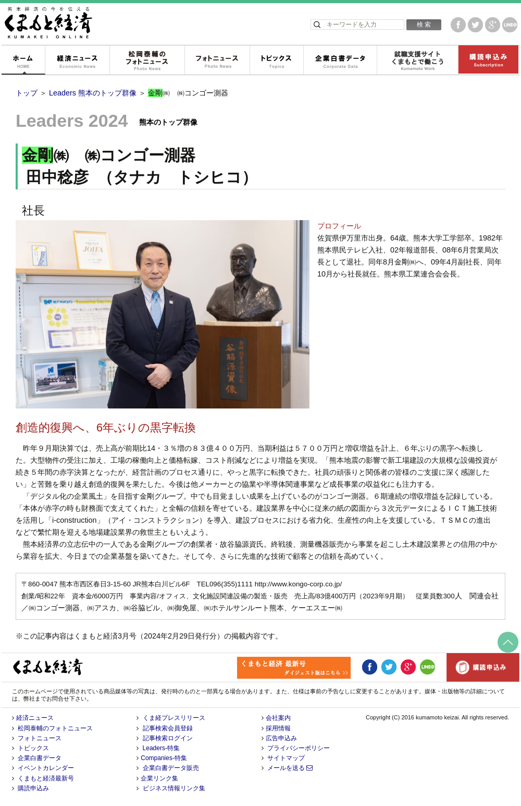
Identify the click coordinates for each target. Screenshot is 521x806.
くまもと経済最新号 (46, 778)
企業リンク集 (159, 778)
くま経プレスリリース (174, 717)
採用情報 (278, 728)
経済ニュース (77, 60)
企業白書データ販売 (171, 768)
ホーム (23, 60)
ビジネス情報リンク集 (174, 788)
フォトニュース (217, 60)
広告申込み (281, 738)
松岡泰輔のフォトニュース (147, 60)
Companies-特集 (164, 758)
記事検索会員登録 (168, 728)
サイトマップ (286, 758)
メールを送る (290, 768)
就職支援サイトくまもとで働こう (417, 60)
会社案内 (278, 717)
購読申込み (488, 60)
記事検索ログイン (168, 738)
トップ (27, 93)
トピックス (276, 60)
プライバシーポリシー (298, 748)
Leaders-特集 (161, 748)
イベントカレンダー (46, 768)
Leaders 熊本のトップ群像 (93, 93)
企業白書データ (340, 60)
